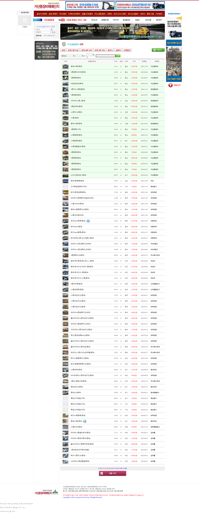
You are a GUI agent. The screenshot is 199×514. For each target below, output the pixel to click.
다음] (125, 468)
